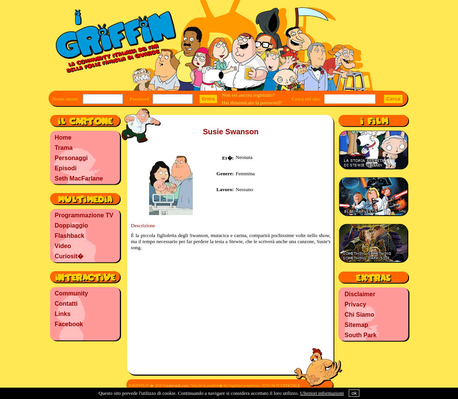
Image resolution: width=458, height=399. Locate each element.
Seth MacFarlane (79, 178)
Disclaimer (360, 294)
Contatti (66, 303)
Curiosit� (69, 256)
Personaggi (71, 158)
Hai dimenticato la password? (252, 102)
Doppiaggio (71, 225)
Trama (63, 148)
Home (63, 137)
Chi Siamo (359, 314)
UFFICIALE (290, 385)
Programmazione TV (84, 215)
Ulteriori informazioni (322, 393)
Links (63, 314)
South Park (360, 335)
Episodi (66, 168)
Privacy (355, 304)
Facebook (69, 324)
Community (71, 293)
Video (63, 246)
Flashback (69, 235)
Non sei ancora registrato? (248, 95)
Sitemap (356, 325)
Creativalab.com (175, 385)
